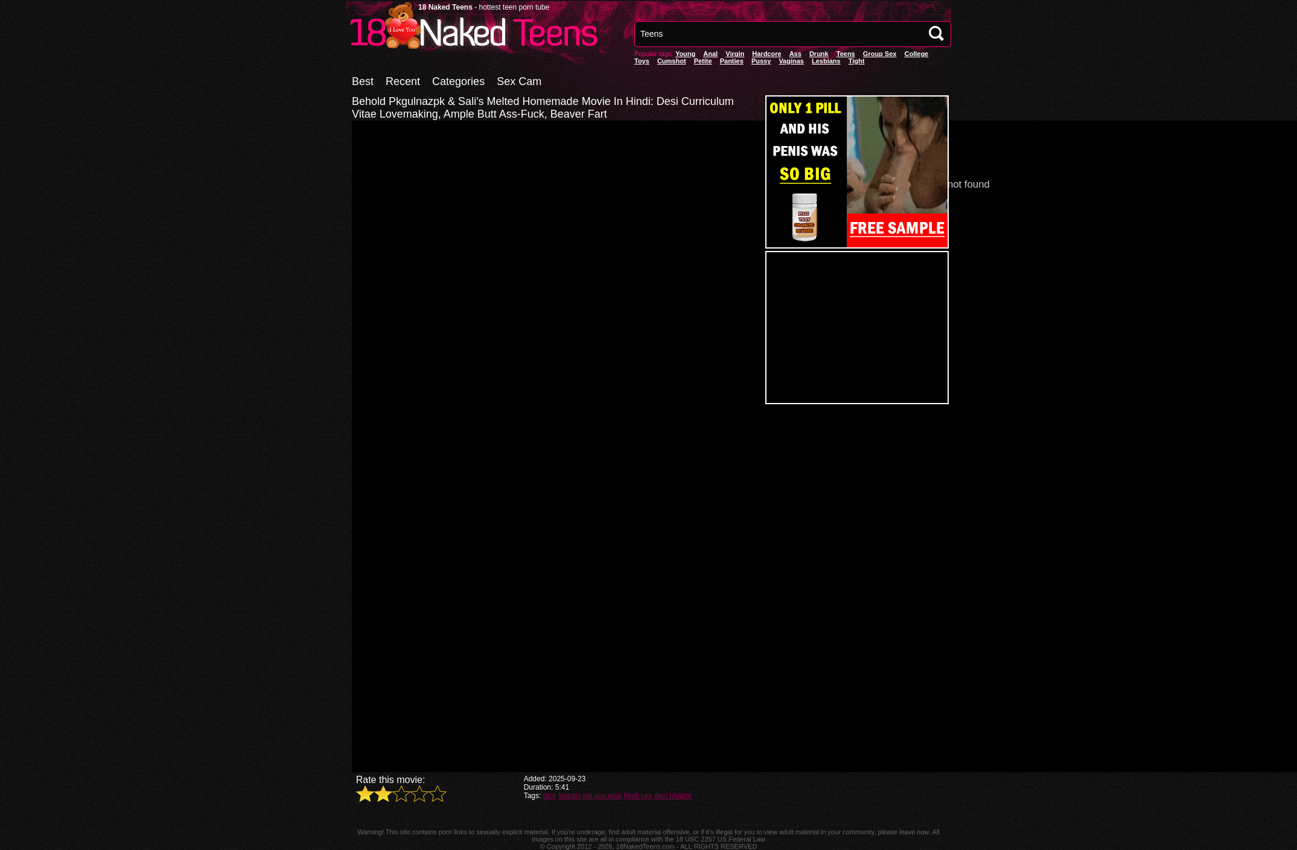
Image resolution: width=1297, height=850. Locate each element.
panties (732, 61)
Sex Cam (519, 81)
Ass (795, 53)
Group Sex (880, 53)
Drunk (819, 53)
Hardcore (766, 53)
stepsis (569, 795)
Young (685, 53)
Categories (458, 81)
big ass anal (602, 795)
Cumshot (671, 61)
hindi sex (637, 795)
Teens (846, 53)
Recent (403, 81)
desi (549, 795)
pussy (761, 61)
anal (710, 53)
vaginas (791, 61)
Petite (703, 61)
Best (363, 81)
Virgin (734, 53)
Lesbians (826, 61)
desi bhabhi (672, 795)
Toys (641, 61)
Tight (857, 61)
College (916, 53)
